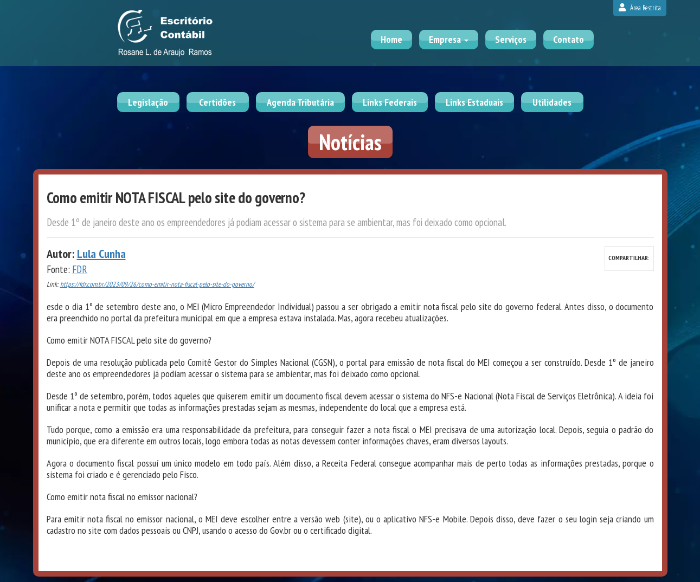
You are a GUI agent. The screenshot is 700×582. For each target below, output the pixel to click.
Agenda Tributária (300, 102)
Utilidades (551, 102)
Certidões (217, 102)
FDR (79, 269)
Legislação (148, 102)
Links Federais (390, 102)
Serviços (510, 39)
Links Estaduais (474, 102)
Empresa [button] (448, 39)
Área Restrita (640, 7)
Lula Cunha (101, 253)
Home (391, 39)
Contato (568, 39)
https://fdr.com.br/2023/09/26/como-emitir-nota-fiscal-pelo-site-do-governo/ (157, 284)
